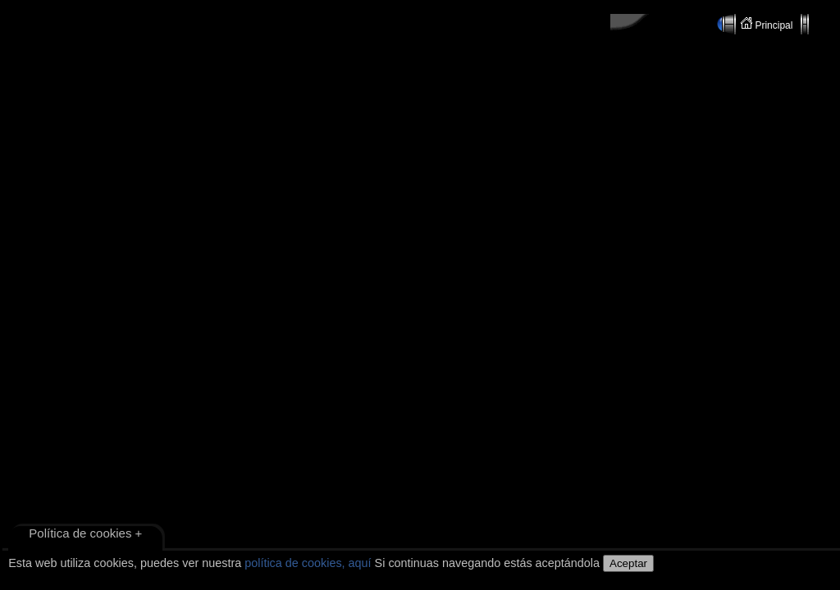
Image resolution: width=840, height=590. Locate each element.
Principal (768, 24)
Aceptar (628, 563)
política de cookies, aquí (307, 563)
